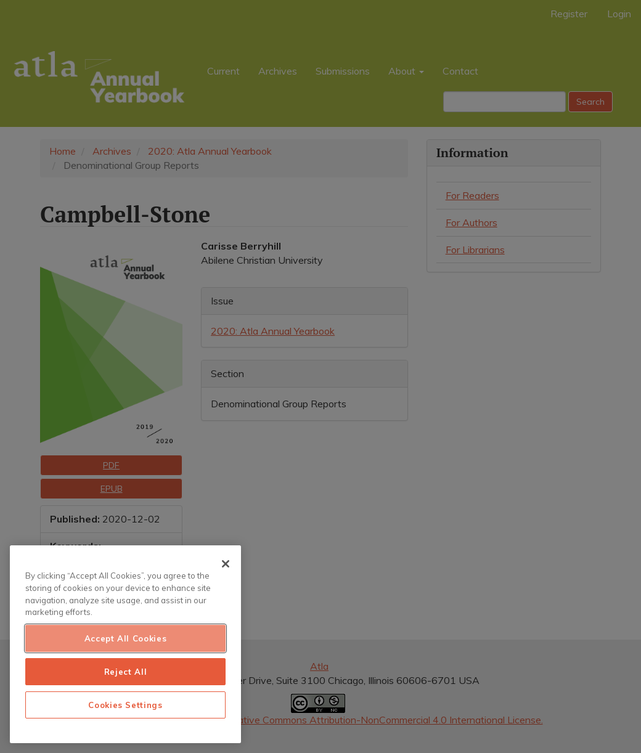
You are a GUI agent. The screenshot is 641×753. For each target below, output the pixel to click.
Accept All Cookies (125, 638)
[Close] (225, 563)
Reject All (125, 672)
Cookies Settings (125, 705)
